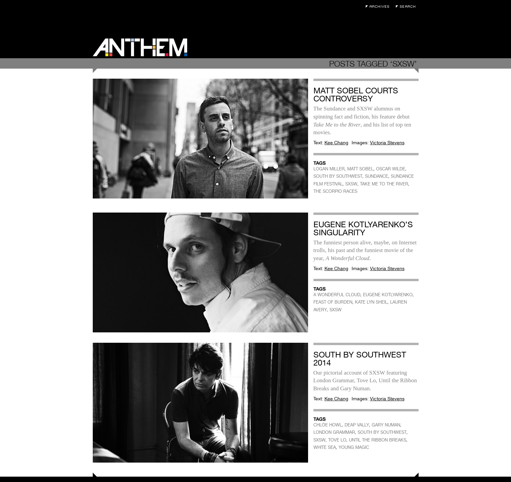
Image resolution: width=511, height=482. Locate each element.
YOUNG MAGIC (354, 447)
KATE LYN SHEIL (371, 302)
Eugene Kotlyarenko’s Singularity (363, 228)
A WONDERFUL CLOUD (336, 294)
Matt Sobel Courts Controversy (355, 94)
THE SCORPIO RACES (335, 191)
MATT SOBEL (360, 168)
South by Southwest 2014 (359, 359)
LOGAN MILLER (329, 168)
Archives (379, 6)
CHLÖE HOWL (327, 424)
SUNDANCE (376, 176)
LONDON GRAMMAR (334, 432)
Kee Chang (336, 142)
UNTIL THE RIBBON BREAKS (377, 440)
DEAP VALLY (357, 424)
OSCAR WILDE (390, 168)
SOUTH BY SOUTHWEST (337, 176)
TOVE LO (337, 440)
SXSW (351, 183)
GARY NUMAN (386, 424)
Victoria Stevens (387, 142)
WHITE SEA (324, 447)
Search (407, 6)
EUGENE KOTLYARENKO (388, 294)
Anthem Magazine (140, 47)
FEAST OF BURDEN (332, 302)
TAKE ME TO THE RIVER (384, 183)
